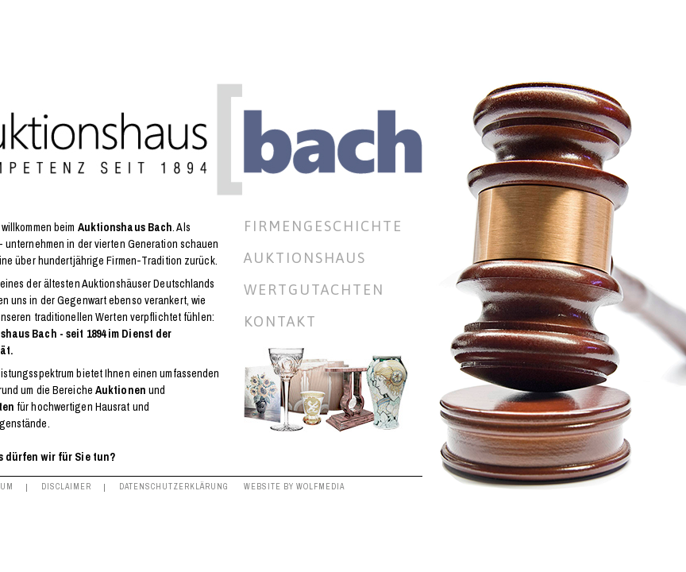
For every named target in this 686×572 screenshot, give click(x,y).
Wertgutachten (314, 290)
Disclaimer (66, 486)
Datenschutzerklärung (174, 486)
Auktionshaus (305, 258)
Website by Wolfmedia (294, 486)
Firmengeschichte (323, 226)
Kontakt (280, 322)
